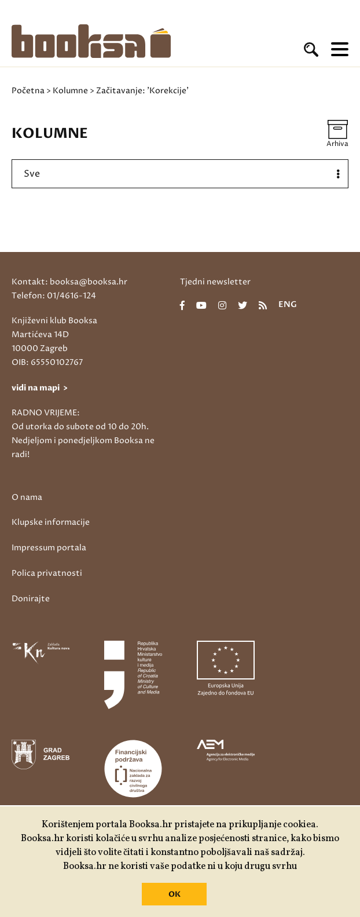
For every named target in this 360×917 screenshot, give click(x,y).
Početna (28, 90)
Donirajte (31, 598)
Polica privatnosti (47, 573)
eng (287, 305)
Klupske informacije (51, 522)
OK (174, 894)
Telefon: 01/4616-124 (54, 295)
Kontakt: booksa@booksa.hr (69, 281)
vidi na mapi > (40, 387)
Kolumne (70, 90)
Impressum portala (49, 547)
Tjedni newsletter (215, 281)
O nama (27, 497)
